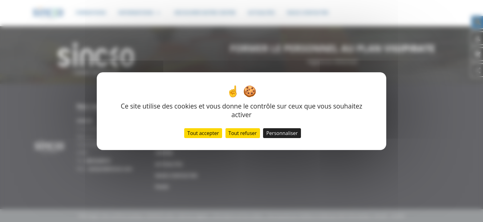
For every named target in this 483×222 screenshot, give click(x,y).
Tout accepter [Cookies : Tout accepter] (203, 133)
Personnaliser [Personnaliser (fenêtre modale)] (282, 133)
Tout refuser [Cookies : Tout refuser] (243, 133)
